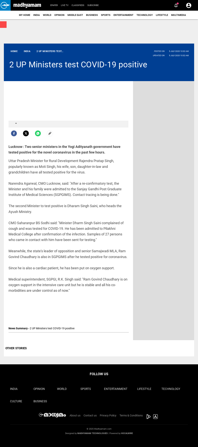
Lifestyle (162, 15)
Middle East (75, 15)
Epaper (54, 5)
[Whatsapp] (38, 133)
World (47, 15)
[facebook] (14, 133)
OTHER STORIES (16, 348)
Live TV (64, 5)
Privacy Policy (108, 415)
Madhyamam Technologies (92, 433)
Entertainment (123, 15)
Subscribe (93, 5)
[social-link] (50, 133)
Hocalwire (127, 433)
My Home (24, 15)
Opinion (59, 15)
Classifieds (78, 5)
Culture (16, 401)
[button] (5, 5)
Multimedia (178, 15)
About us (75, 415)
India (36, 15)
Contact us (90, 415)
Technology (145, 15)
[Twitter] (26, 133)
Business (92, 15)
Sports (105, 15)
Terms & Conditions (131, 415)
